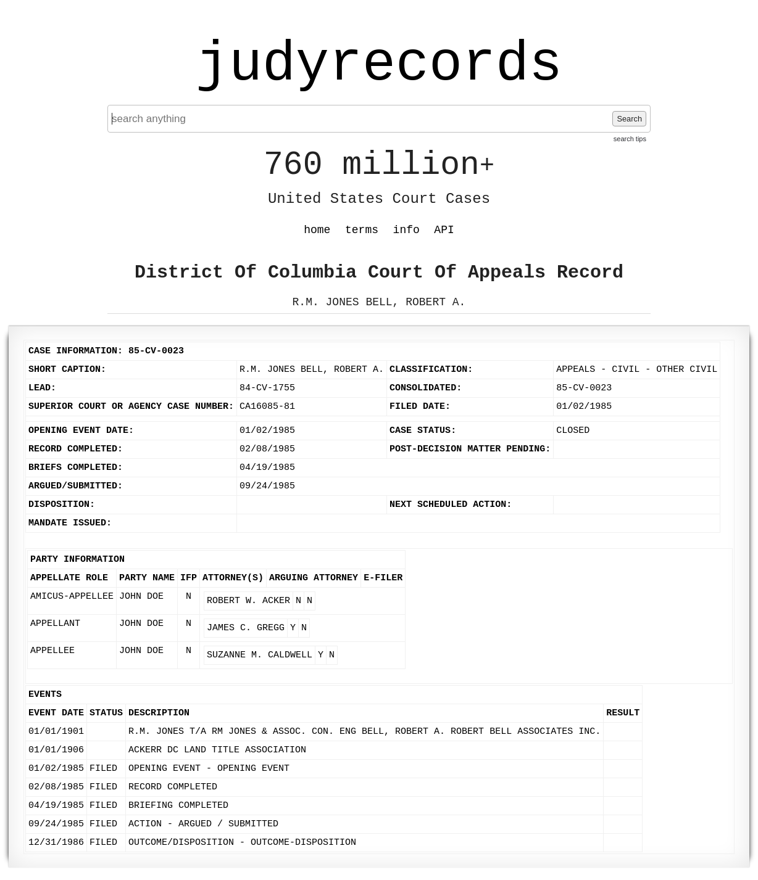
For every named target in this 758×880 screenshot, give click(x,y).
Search (629, 118)
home (317, 230)
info (406, 230)
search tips (630, 138)
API (444, 230)
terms (361, 230)
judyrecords (379, 65)
